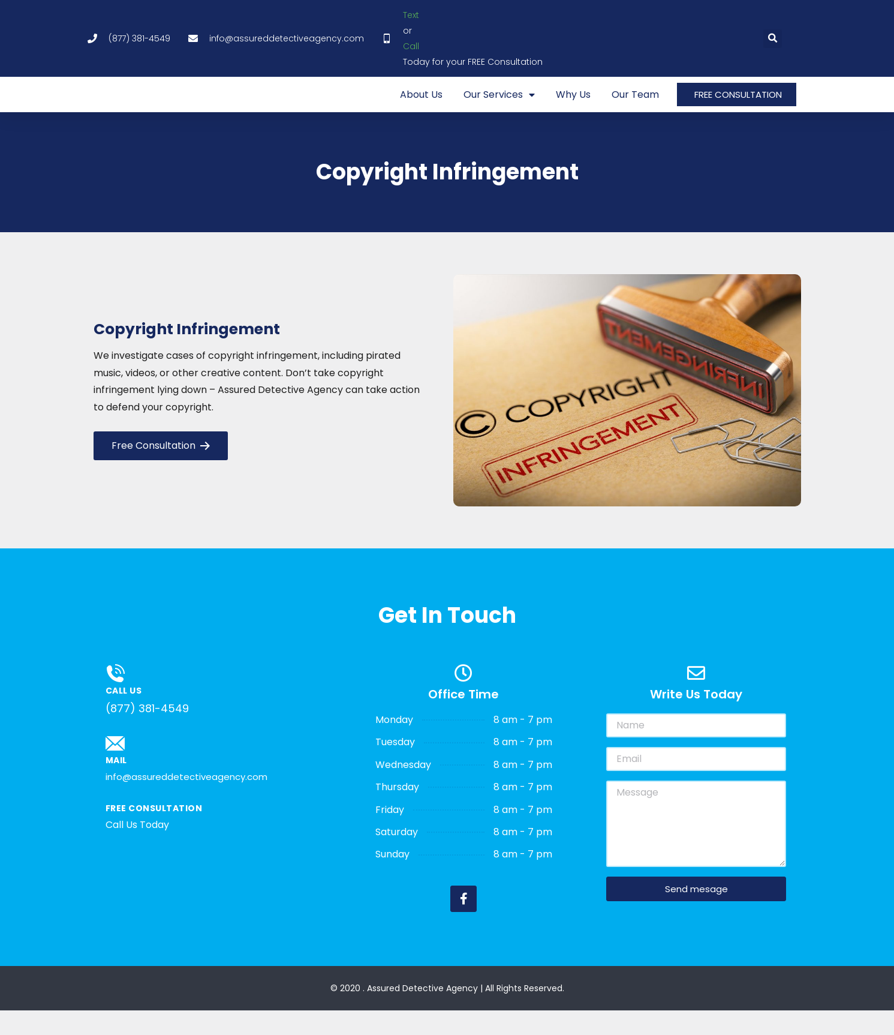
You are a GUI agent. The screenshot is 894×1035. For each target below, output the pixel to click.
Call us (124, 716)
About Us (421, 107)
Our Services (499, 107)
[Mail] (115, 768)
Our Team (635, 107)
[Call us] (115, 699)
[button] (772, 38)
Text (411, 15)
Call (411, 46)
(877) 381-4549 (147, 733)
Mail (116, 785)
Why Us (573, 107)
